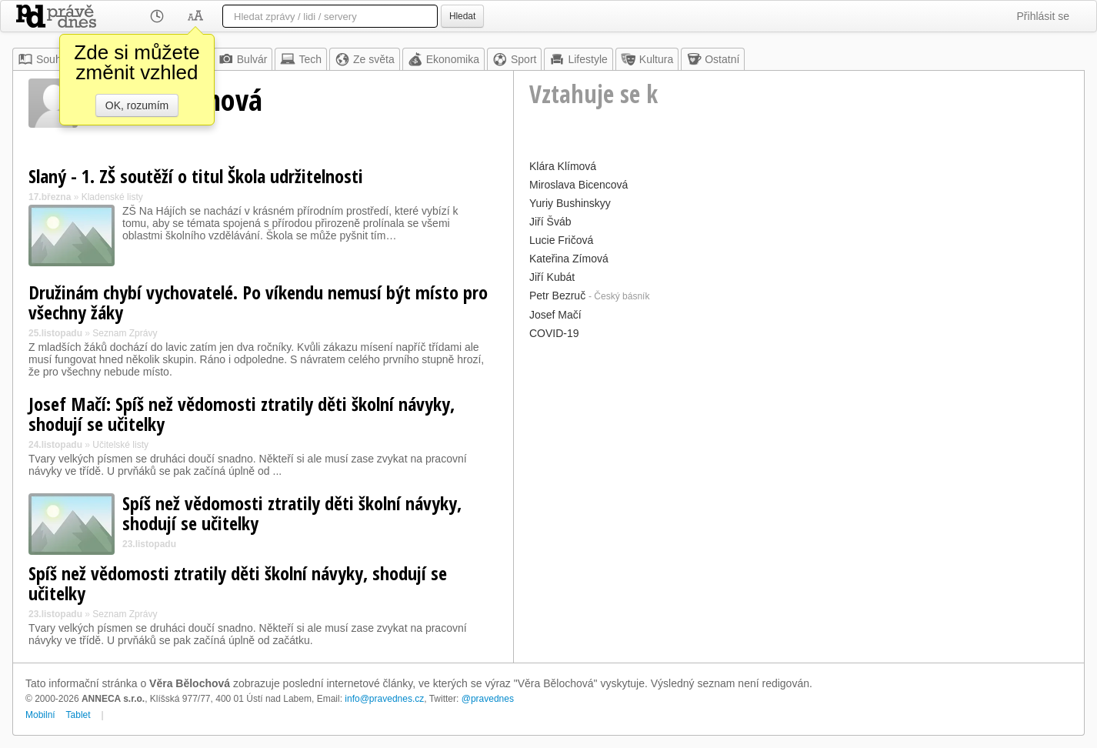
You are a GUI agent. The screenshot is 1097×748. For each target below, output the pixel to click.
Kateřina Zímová (569, 258)
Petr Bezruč (557, 295)
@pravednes (488, 698)
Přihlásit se (1043, 16)
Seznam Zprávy (124, 333)
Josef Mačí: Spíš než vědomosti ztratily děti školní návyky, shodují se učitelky (241, 413)
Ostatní (712, 59)
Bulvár (243, 59)
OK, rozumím (136, 105)
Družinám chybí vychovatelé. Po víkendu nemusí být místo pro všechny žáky (258, 302)
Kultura (647, 59)
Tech (301, 59)
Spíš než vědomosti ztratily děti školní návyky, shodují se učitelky (292, 513)
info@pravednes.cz (384, 698)
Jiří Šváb (550, 221)
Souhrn (44, 59)
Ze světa (365, 59)
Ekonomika (443, 59)
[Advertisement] (799, 451)
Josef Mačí (555, 315)
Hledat (462, 16)
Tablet (78, 715)
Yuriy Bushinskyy (570, 203)
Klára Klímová (562, 166)
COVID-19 (554, 333)
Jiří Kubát (552, 277)
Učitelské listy (120, 444)
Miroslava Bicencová (578, 185)
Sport (514, 59)
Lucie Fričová (561, 240)
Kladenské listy (112, 197)
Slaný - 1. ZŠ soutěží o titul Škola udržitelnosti (195, 176)
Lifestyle (578, 59)
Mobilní (40, 715)
